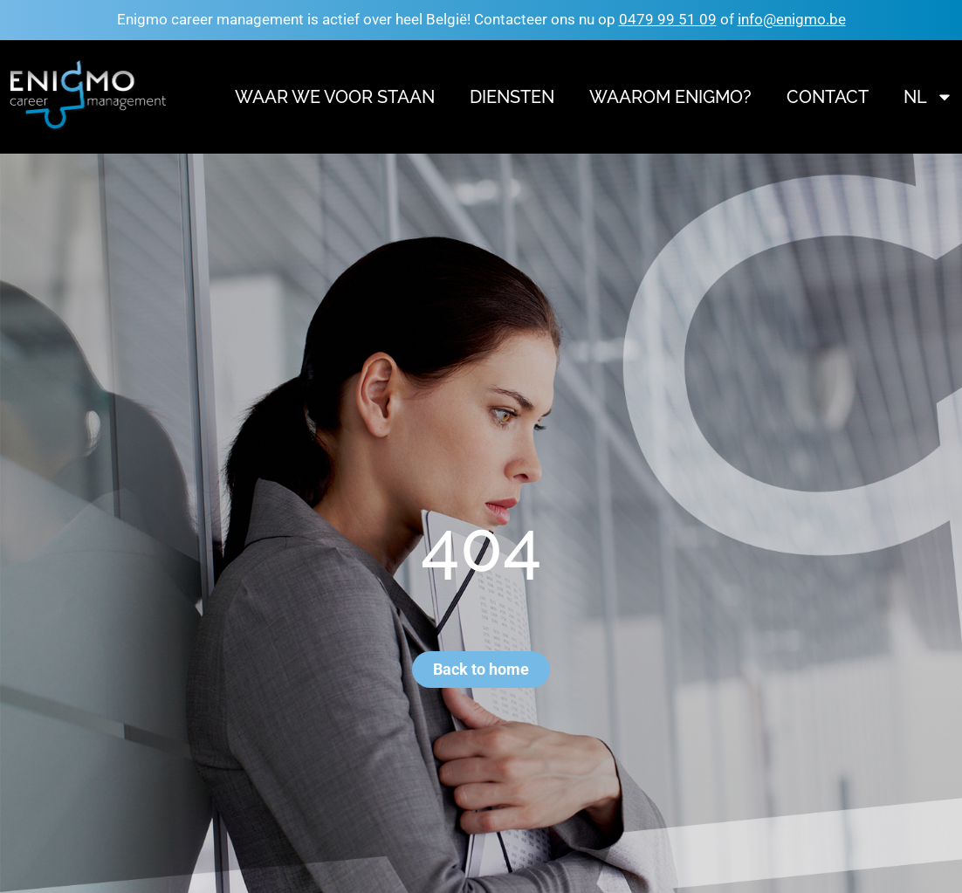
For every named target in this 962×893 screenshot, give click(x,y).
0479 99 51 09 (668, 19)
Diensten (512, 96)
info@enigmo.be (792, 19)
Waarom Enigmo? (670, 96)
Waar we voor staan (335, 96)
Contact (828, 96)
